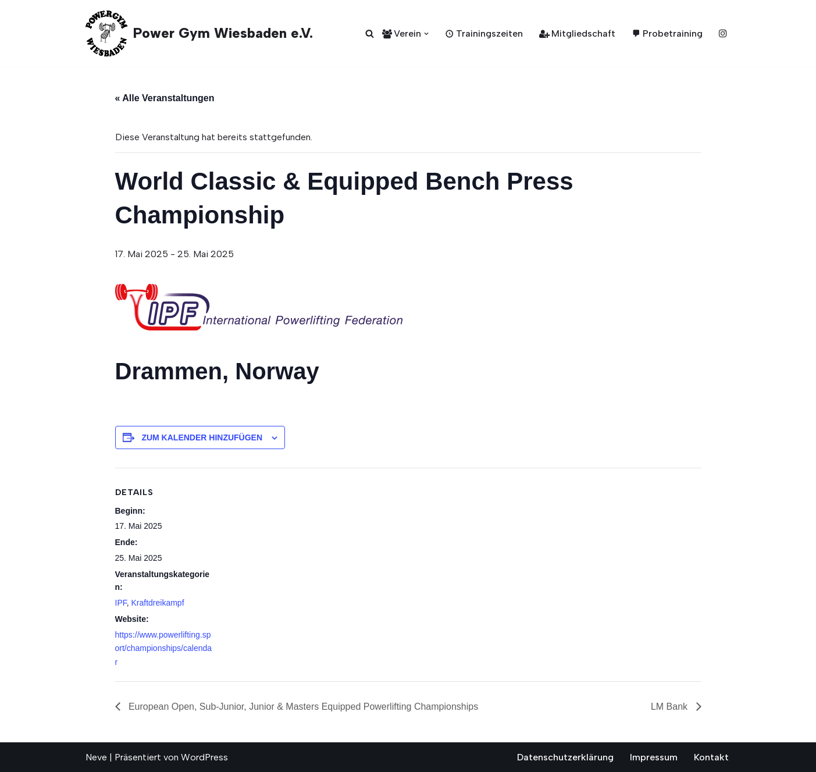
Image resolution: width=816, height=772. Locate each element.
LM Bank (670, 706)
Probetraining (667, 33)
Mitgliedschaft (577, 33)
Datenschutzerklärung (565, 757)
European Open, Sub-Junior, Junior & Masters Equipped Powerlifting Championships (302, 706)
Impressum (654, 757)
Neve (96, 757)
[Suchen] (369, 33)
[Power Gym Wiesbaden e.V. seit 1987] (199, 33)
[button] (426, 33)
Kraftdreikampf (157, 602)
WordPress (204, 757)
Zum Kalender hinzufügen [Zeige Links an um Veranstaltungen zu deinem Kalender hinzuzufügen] (201, 437)
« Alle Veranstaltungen (165, 98)
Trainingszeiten (484, 33)
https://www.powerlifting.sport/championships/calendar (163, 648)
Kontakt (711, 757)
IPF (121, 602)
